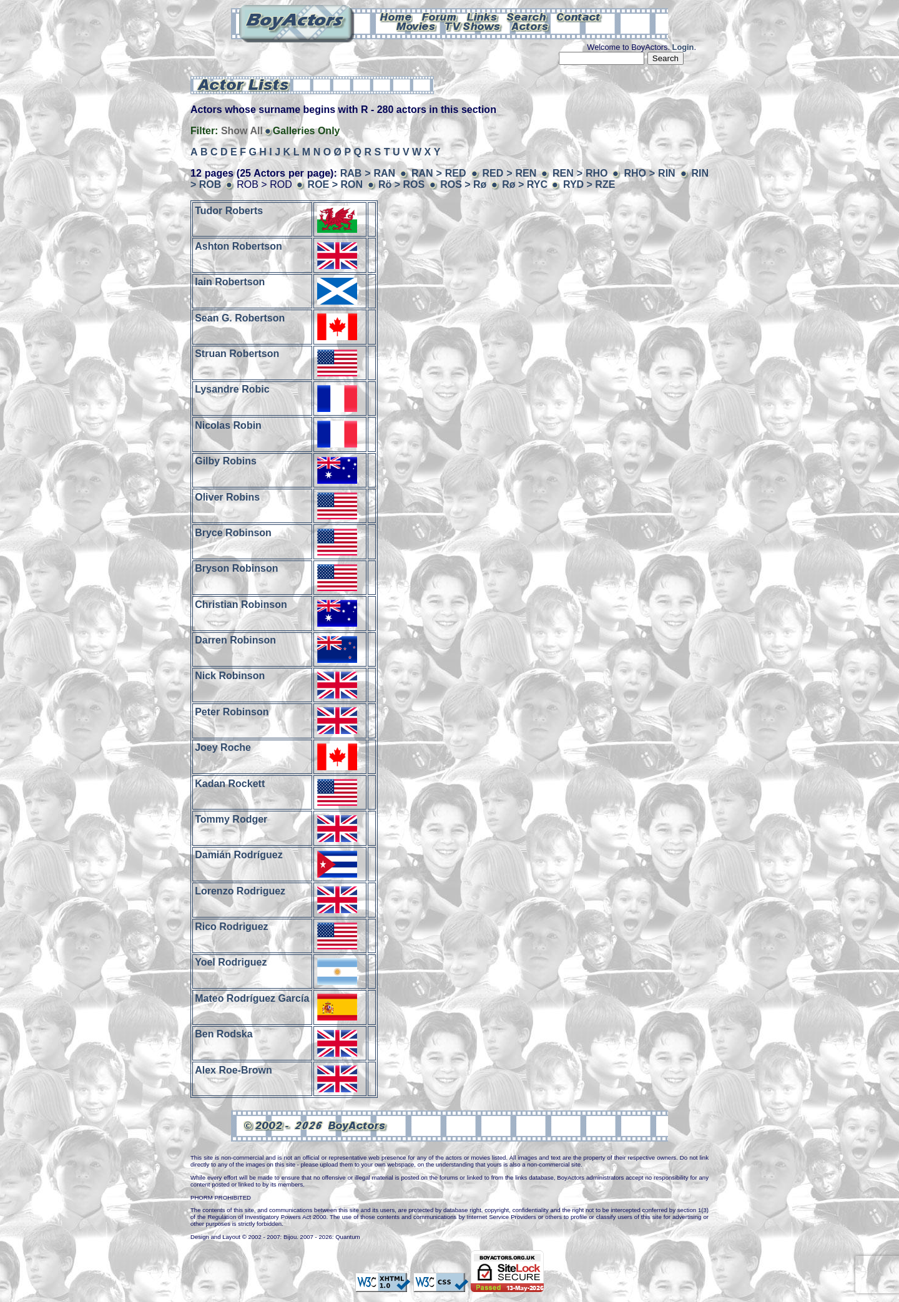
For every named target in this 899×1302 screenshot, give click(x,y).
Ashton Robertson (238, 246)
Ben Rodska (223, 1034)
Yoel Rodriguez (231, 962)
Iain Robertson (230, 282)
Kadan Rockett (230, 783)
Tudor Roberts (229, 210)
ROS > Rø (463, 184)
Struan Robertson (237, 353)
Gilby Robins (226, 461)
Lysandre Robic (232, 389)
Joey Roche (223, 747)
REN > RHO (580, 173)
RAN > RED (438, 173)
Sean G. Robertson (240, 317)
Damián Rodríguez (238, 854)
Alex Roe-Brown (233, 1069)
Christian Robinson (241, 604)
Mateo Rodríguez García (252, 997)
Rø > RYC (525, 184)
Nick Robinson (230, 675)
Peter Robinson (231, 711)
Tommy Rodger (231, 819)
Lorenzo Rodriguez (240, 890)
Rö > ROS (401, 184)
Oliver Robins (227, 496)
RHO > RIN (649, 173)
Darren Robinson (235, 640)
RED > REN (509, 173)
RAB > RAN (368, 173)
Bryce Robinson (233, 532)
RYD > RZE (589, 184)
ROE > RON (335, 184)
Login (683, 47)
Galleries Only (306, 130)
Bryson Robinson (236, 568)
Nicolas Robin (228, 424)
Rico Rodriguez (231, 926)
